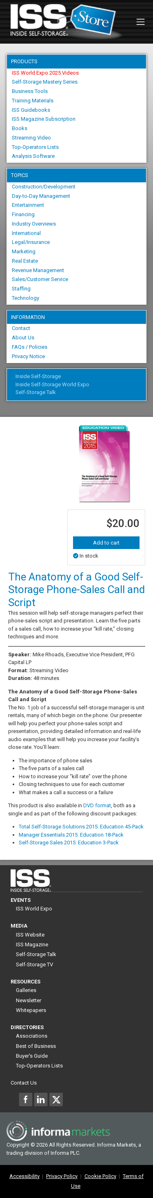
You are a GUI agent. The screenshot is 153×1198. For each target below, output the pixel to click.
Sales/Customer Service (40, 279)
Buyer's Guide (32, 1056)
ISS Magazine (32, 944)
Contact (21, 328)
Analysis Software (33, 156)
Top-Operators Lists (35, 147)
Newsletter (28, 1000)
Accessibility (24, 1176)
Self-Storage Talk (36, 392)
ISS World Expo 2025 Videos (45, 73)
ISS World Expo (34, 909)
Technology (25, 298)
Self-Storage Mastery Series (45, 82)
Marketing (23, 251)
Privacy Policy (62, 1176)
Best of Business (36, 1046)
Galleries (26, 990)
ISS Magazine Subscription (43, 119)
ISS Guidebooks (31, 110)
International (26, 233)
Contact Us (24, 1083)
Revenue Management (38, 270)
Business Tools (30, 91)
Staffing (21, 289)
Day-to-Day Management (41, 196)
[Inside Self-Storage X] (56, 1099)
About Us (23, 337)
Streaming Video (31, 138)
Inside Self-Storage (38, 376)
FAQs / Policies (29, 347)
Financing (23, 214)
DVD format (97, 805)
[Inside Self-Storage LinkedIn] (41, 1099)
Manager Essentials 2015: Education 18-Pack (71, 835)
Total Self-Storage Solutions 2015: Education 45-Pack (81, 827)
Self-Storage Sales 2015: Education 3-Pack (69, 842)
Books (19, 128)
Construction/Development (43, 187)
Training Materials (32, 100)
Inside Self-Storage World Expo (52, 384)
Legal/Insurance (31, 242)
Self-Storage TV (34, 964)
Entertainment (28, 205)
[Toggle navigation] (140, 22)
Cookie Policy (100, 1176)
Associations (31, 1036)
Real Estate (25, 261)
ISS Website (30, 935)
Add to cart (106, 543)
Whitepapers (31, 1010)
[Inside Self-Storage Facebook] (26, 1099)
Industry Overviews (34, 224)
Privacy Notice (28, 356)
